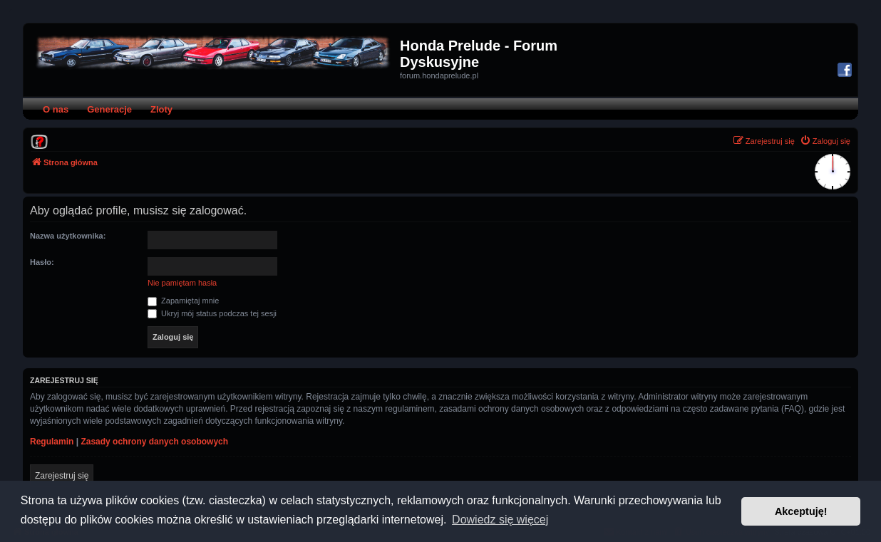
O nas (55, 109)
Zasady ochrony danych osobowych (154, 442)
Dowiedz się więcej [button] (500, 520)
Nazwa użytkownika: (67, 235)
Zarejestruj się (61, 476)
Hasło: (42, 262)
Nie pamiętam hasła (182, 282)
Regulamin (51, 442)
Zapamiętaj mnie (183, 300)
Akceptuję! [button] (801, 511)
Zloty (161, 109)
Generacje (109, 109)
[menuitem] (39, 141)
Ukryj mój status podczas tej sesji (212, 313)
